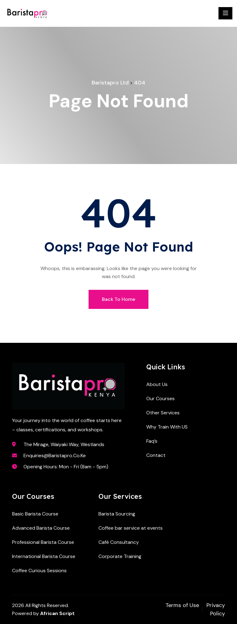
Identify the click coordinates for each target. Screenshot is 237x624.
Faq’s (151, 441)
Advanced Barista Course (41, 528)
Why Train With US (167, 427)
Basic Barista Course (35, 514)
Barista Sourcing (116, 514)
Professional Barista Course (43, 542)
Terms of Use (182, 605)
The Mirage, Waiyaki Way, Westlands (63, 444)
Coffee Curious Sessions (39, 570)
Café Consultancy (118, 542)
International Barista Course (43, 556)
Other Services (163, 412)
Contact (155, 455)
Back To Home (118, 299)
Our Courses (160, 398)
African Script (57, 613)
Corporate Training (119, 556)
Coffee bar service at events (130, 528)
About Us (157, 384)
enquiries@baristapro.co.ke (54, 455)
